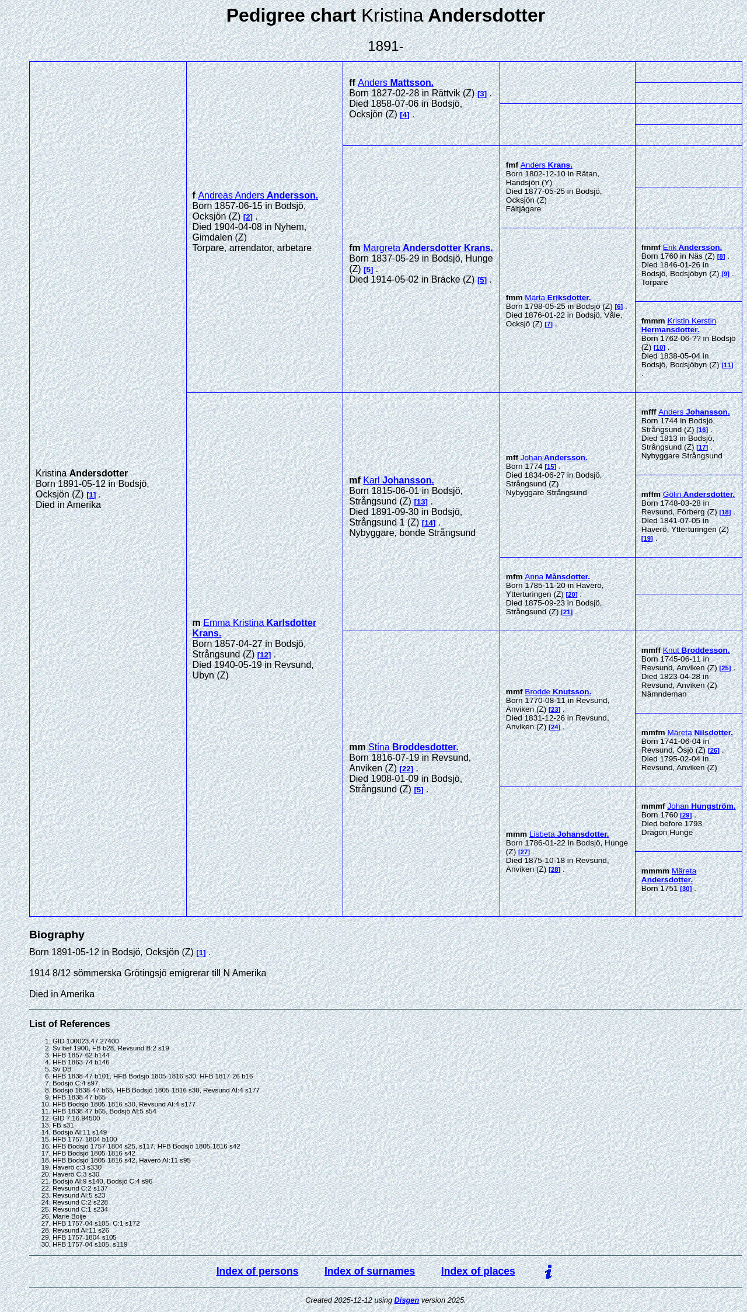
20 (571, 594)
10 (660, 347)
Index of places (478, 1271)
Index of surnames (369, 1271)
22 (406, 768)
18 (725, 512)
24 (554, 726)
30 (686, 888)
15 (550, 466)
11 (727, 364)
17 (702, 447)
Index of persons (258, 1271)
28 (554, 869)
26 (714, 750)
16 (702, 429)
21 (567, 611)
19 (647, 538)
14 (428, 522)
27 (524, 851)
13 (421, 501)
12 (264, 654)
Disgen (407, 1300)
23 (554, 709)
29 (686, 815)
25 (725, 667)
